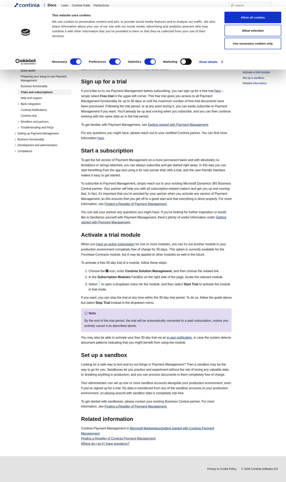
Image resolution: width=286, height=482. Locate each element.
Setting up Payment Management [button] (36, 133)
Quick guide (28, 70)
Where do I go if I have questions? (105, 443)
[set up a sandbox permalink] (129, 355)
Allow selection (253, 23)
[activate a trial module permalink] (142, 235)
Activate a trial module (256, 72)
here (217, 91)
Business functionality (34, 86)
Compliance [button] (23, 151)
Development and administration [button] (35, 145)
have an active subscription (115, 244)
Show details (208, 55)
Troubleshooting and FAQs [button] (36, 127)
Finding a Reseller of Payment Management (135, 204)
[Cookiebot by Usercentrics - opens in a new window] (25, 55)
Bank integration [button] (29, 104)
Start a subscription (254, 66)
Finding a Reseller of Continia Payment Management (118, 438)
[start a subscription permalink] (135, 150)
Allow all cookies (253, 10)
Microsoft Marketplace (145, 428)
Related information (255, 83)
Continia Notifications (34, 109)
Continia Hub (29, 115)
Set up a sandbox (253, 77)
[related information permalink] (135, 419)
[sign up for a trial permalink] (129, 81)
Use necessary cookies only (253, 36)
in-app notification (179, 337)
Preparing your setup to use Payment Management (44, 78)
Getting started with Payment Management (38, 62)
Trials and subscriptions (37, 92)
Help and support (31, 98)
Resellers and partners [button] (33, 121)
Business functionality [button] (29, 139)
